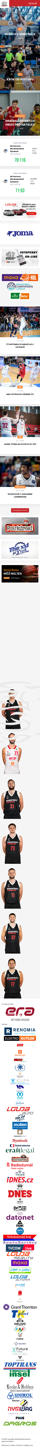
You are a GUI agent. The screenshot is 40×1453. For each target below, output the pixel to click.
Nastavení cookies (8, 1445)
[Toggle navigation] (32, 3)
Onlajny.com (28, 1445)
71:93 (20, 190)
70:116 (20, 160)
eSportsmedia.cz (8, 1441)
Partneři (19, 1445)
